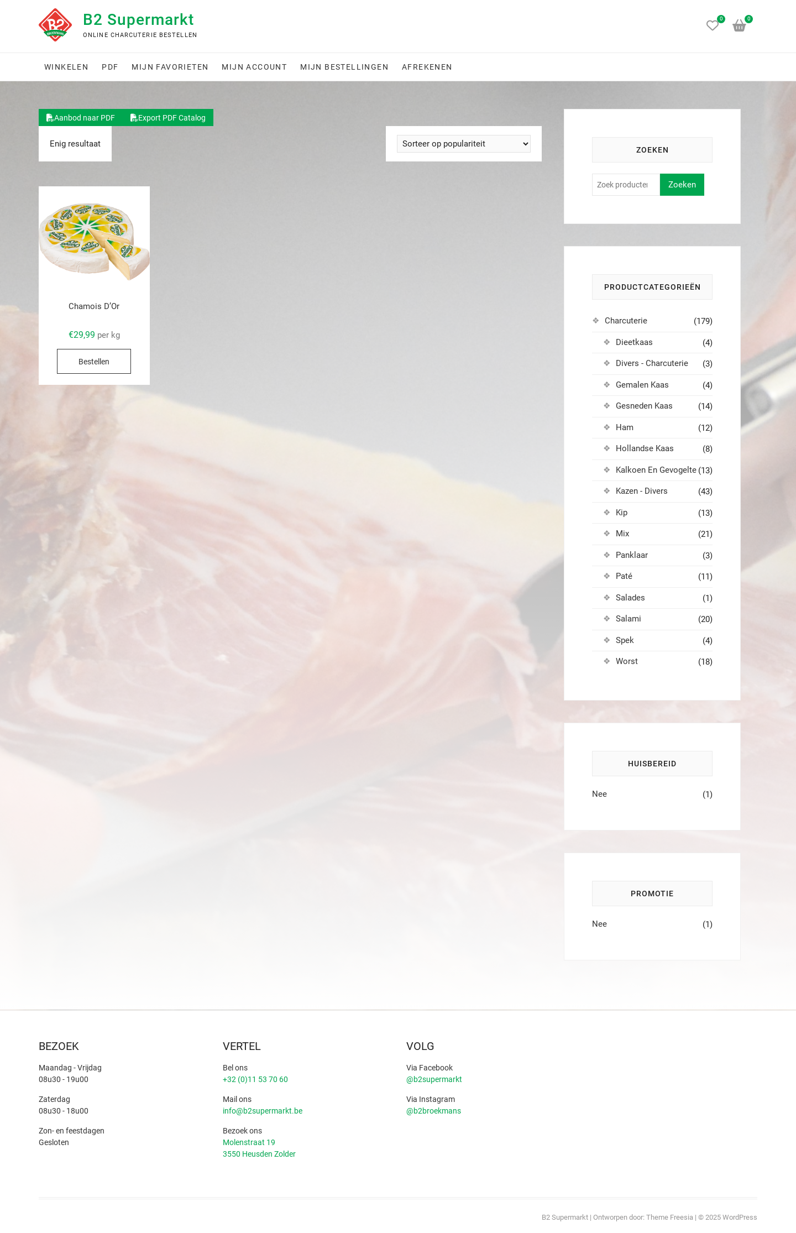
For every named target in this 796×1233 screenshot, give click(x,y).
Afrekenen (427, 66)
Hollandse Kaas (645, 448)
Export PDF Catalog (168, 117)
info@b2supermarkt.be (262, 1110)
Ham (624, 427)
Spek (625, 640)
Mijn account (254, 66)
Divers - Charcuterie (652, 363)
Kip (621, 513)
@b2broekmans (433, 1110)
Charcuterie (626, 321)
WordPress (739, 1217)
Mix (622, 534)
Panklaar (632, 555)
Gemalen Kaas (642, 385)
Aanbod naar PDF (80, 117)
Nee (599, 794)
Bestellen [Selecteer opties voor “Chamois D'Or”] (93, 361)
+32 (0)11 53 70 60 (255, 1079)
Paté (624, 576)
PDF (110, 66)
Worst (627, 661)
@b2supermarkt (434, 1079)
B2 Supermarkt (138, 20)
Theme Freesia (669, 1217)
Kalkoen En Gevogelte (656, 470)
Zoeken (682, 185)
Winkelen (66, 66)
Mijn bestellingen (344, 66)
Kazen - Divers (642, 491)
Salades (630, 598)
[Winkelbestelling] (464, 144)
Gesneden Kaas (644, 406)
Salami (628, 619)
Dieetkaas (634, 342)
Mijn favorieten (170, 66)
